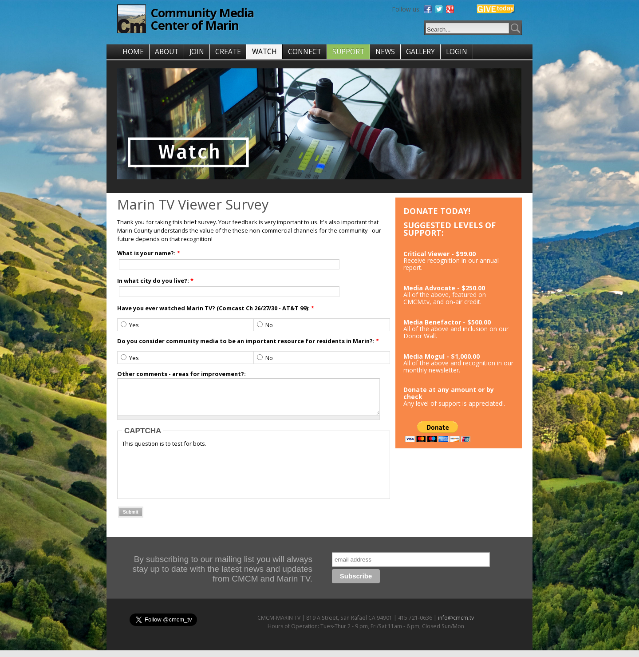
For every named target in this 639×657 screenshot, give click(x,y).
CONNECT (304, 51)
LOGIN (456, 51)
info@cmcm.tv (456, 624)
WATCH (264, 51)
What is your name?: (148, 253)
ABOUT (166, 51)
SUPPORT (348, 51)
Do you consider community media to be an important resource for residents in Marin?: (248, 341)
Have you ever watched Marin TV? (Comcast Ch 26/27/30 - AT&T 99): (215, 308)
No (265, 325)
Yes (130, 325)
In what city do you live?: (155, 281)
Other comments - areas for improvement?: (181, 374)
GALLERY (420, 51)
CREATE (228, 51)
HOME (133, 51)
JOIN (196, 51)
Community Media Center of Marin (202, 18)
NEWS (385, 51)
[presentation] (189, 477)
